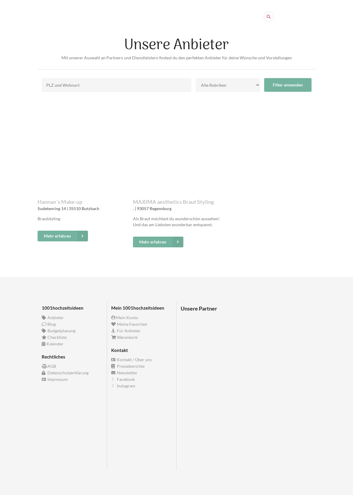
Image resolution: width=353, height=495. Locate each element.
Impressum (55, 379)
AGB (49, 366)
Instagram (123, 385)
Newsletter (124, 372)
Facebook (123, 379)
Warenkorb (124, 337)
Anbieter (53, 317)
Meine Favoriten (129, 324)
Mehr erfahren (66, 236)
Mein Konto (124, 317)
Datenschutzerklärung (65, 372)
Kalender (53, 343)
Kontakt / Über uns (131, 359)
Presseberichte (128, 366)
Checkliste (54, 337)
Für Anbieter (126, 330)
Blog (49, 324)
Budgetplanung (59, 330)
